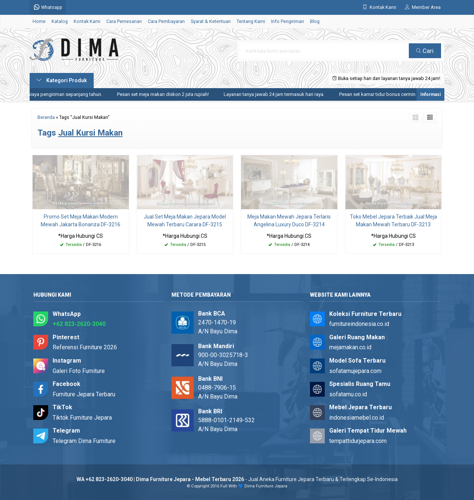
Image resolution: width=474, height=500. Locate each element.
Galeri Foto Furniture (79, 370)
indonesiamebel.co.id (356, 417)
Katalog (59, 21)
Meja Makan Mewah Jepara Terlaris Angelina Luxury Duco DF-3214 (289, 220)
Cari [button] (425, 50)
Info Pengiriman (287, 21)
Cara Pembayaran (166, 21)
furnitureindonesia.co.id (359, 323)
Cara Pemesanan (124, 21)
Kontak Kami (87, 21)
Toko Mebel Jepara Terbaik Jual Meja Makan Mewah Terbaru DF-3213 (393, 220)
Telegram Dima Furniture (84, 440)
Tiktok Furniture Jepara (82, 417)
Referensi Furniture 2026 (85, 347)
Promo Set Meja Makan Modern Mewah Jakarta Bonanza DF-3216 (80, 220)
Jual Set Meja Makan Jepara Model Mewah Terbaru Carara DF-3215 (185, 220)
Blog (315, 21)
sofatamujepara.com (355, 370)
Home (39, 21)
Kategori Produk (61, 80)
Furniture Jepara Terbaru (84, 394)
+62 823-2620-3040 (79, 323)
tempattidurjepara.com (358, 440)
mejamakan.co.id (350, 347)
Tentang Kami (251, 21)
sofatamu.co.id (348, 394)
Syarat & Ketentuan (211, 21)
